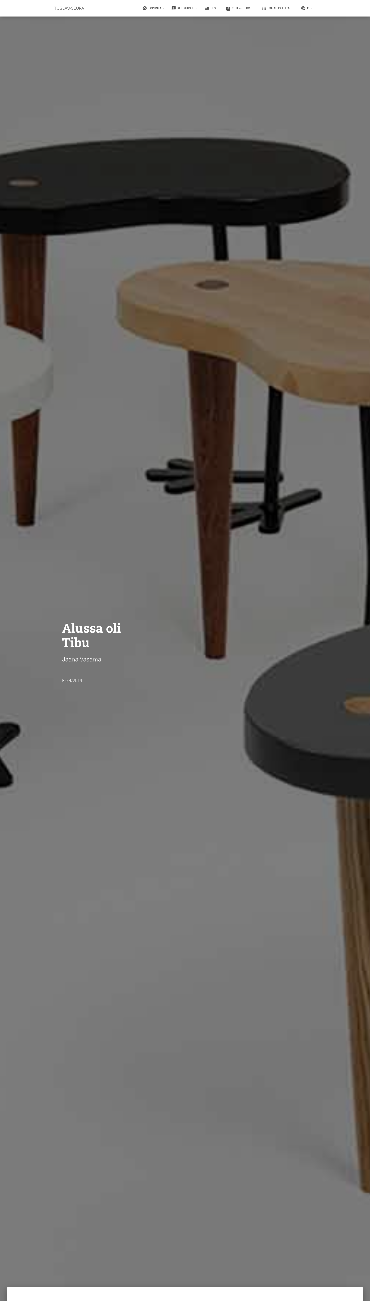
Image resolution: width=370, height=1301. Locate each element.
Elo (211, 8)
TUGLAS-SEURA (69, 8)
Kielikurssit (183, 8)
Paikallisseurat (277, 8)
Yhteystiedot (239, 8)
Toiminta (152, 8)
